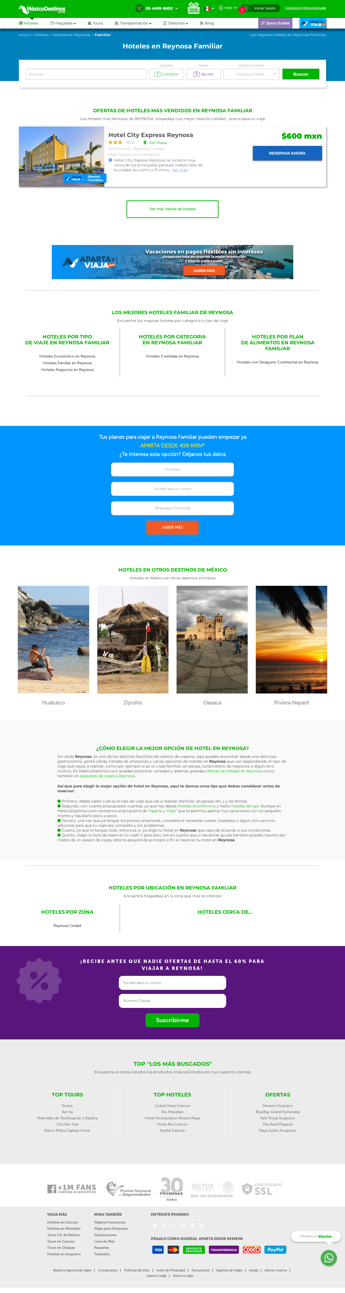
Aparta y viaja (156, 1275)
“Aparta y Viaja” (162, 810)
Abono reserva (276, 1270)
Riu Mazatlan (172, 1112)
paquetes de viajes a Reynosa (107, 775)
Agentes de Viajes (229, 1270)
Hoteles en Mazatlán (64, 1229)
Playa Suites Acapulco (277, 1130)
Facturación (201, 1270)
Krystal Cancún (172, 1130)
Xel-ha (67, 1112)
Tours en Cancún (61, 1241)
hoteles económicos (197, 806)
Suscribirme (172, 1020)
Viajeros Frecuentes (110, 1222)
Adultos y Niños (251, 65)
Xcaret (67, 1105)
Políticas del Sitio (137, 1270)
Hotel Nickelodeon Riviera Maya (172, 1118)
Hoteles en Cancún (62, 1222)
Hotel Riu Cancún (172, 1124)
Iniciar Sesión (265, 8)
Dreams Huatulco (278, 1105)
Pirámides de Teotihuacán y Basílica (67, 1118)
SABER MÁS (172, 527)
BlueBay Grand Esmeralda (278, 1112)
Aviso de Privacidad (170, 1270)
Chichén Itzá (67, 1124)
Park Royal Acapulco (277, 1118)
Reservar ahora (287, 153)
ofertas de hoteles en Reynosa (234, 771)
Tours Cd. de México (63, 1235)
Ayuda (253, 1270)
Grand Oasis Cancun (172, 1105)
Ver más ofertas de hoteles (173, 209)
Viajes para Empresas (111, 1229)
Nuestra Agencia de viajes (72, 1270)
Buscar (301, 74)
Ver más (180, 169)
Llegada (166, 65)
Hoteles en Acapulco (64, 1254)
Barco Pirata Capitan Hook (67, 1130)
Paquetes (101, 1248)
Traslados (102, 1254)
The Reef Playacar (278, 1124)
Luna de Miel (104, 1241)
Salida (203, 65)
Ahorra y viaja (183, 1275)
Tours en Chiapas (61, 1248)
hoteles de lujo (245, 806)
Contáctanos (108, 1270)
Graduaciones (105, 1235)
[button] (139, 23)
